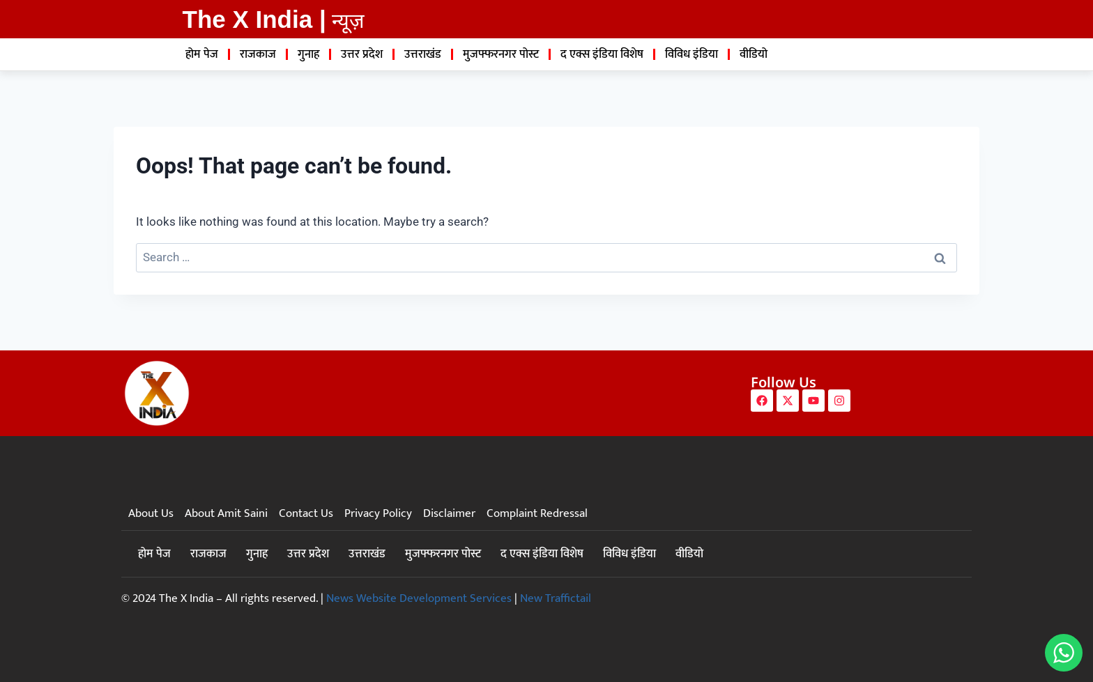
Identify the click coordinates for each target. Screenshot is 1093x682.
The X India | (254, 19)
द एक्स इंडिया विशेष (601, 54)
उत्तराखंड (422, 54)
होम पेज (201, 54)
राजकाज (258, 54)
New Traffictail (555, 598)
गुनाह (308, 54)
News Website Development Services (419, 598)
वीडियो (753, 54)
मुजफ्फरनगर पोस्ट (501, 54)
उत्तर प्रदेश (362, 54)
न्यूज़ (348, 21)
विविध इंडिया (691, 54)
